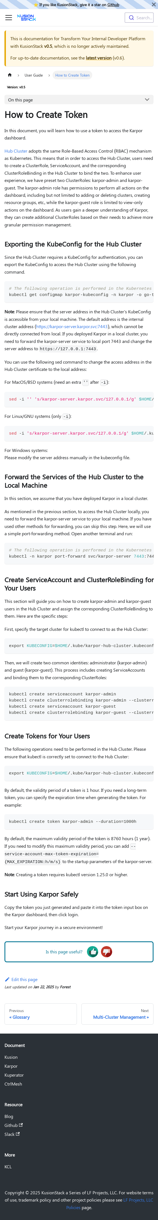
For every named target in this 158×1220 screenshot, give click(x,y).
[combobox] (139, 18)
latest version (99, 58)
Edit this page (20, 979)
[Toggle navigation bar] (8, 17)
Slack (12, 1134)
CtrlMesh (13, 1084)
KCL (8, 1166)
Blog (8, 1116)
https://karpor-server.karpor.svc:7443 (72, 326)
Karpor (11, 1066)
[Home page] (9, 75)
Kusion (11, 1057)
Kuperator (14, 1075)
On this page (20, 100)
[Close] (154, 4)
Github (113, 4)
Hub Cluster (15, 151)
